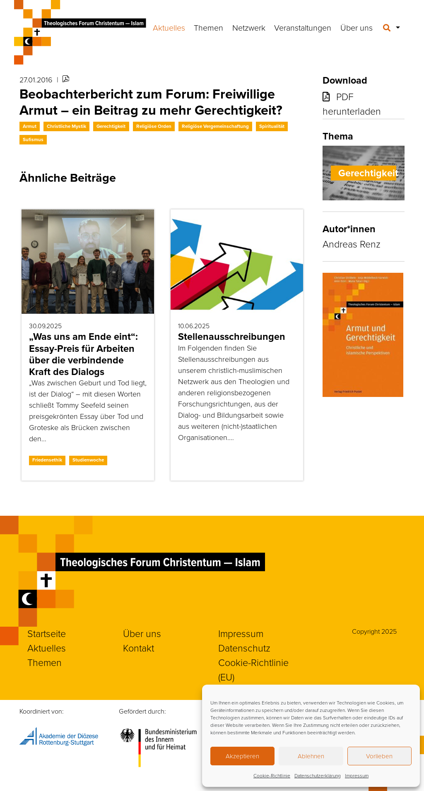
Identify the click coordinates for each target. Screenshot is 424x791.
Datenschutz (244, 648)
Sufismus (33, 139)
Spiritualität (271, 126)
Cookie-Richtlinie (271, 775)
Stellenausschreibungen (231, 336)
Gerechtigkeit (110, 126)
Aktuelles (169, 28)
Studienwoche (88, 460)
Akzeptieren (242, 756)
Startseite (46, 634)
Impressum (357, 775)
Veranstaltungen (302, 28)
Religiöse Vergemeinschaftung (215, 126)
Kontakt (138, 648)
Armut (29, 126)
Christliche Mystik (66, 126)
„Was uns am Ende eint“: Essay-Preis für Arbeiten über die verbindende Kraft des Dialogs (83, 353)
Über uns (356, 28)
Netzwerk (248, 28)
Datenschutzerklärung (317, 775)
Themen (208, 28)
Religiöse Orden (153, 126)
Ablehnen (311, 756)
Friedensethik (47, 460)
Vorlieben (379, 756)
